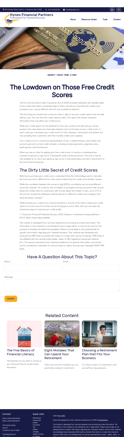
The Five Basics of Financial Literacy (20, 345)
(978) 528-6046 (13, 411)
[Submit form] (10, 291)
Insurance (36, 418)
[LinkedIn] (112, 2)
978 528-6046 (52, 2)
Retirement (37, 411)
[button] (73, 12)
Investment (37, 413)
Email (65, 254)
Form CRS (61, 408)
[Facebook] (119, 2)
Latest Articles (38, 427)
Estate (35, 415)
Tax (34, 420)
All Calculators (38, 431)
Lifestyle (36, 424)
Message (8, 270)
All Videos (36, 429)
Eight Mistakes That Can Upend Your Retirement (59, 347)
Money (35, 422)
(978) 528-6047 (13, 414)
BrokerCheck (103, 413)
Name (7, 254)
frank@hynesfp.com (71, 2)
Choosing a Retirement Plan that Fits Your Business (99, 347)
